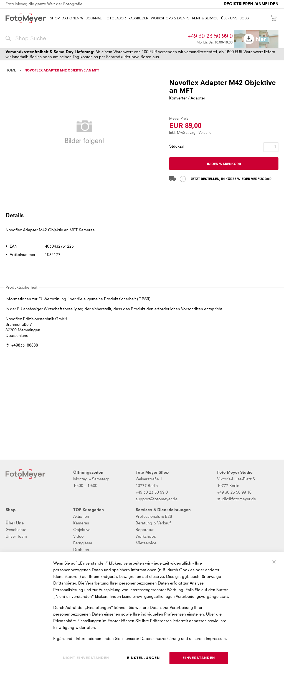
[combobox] (95, 39)
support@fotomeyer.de (157, 499)
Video (78, 537)
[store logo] (26, 18)
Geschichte (16, 530)
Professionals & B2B (154, 517)
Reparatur (145, 530)
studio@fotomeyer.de (236, 499)
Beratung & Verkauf (153, 523)
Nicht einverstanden (86, 658)
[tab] (141, 215)
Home (11, 70)
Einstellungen (143, 658)
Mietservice (146, 543)
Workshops (146, 537)
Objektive (81, 530)
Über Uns (15, 523)
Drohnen (81, 550)
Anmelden (267, 4)
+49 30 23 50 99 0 (210, 36)
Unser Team (16, 537)
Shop (11, 510)
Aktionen (81, 517)
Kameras (81, 523)
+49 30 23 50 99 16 (234, 492)
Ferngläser (82, 543)
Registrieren (238, 4)
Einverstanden (198, 658)
